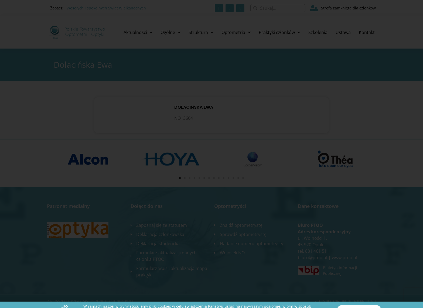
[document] (211, 154)
